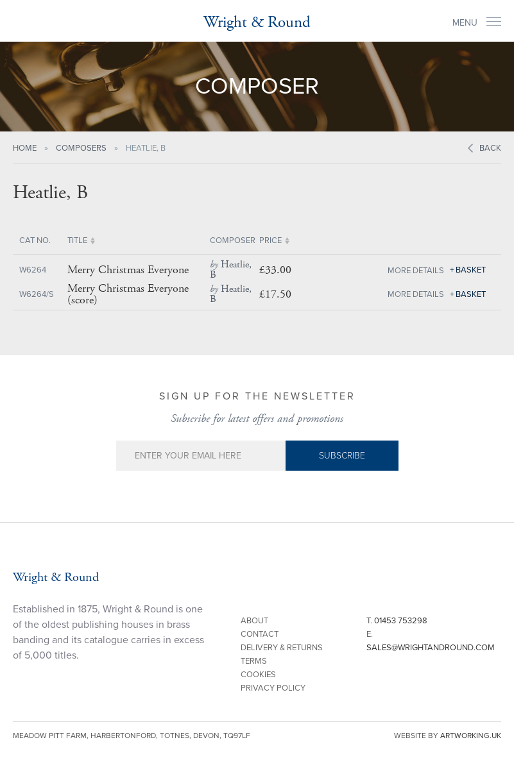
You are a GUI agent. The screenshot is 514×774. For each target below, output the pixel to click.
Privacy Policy (273, 688)
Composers (81, 148)
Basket (471, 270)
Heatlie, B (231, 270)
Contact (259, 634)
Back (490, 148)
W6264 (32, 270)
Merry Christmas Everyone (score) (128, 294)
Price (270, 240)
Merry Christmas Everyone (128, 270)
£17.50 (275, 294)
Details (428, 270)
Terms (254, 661)
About (254, 621)
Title (77, 240)
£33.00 (275, 269)
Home (25, 148)
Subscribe (342, 455)
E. (430, 641)
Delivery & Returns (282, 648)
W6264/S (36, 294)
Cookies (258, 674)
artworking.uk (470, 735)
